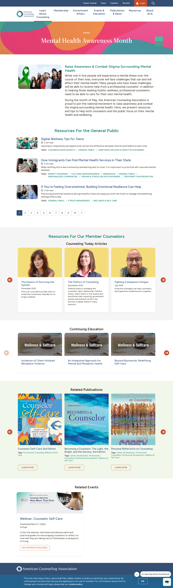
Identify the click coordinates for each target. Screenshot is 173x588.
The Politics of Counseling (83, 281)
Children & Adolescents (61, 150)
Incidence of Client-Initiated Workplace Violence (38, 362)
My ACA (126, 3)
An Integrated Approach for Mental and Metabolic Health (85, 362)
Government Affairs (80, 12)
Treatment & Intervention (138, 176)
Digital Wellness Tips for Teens (62, 139)
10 (75, 212)
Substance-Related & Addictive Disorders (121, 150)
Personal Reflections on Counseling (132, 448)
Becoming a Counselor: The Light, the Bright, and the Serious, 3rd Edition (86, 450)
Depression (109, 174)
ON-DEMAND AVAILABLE (35, 547)
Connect (114, 3)
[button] (10, 280)
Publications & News (117, 12)
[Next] (82, 213)
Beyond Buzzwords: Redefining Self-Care (133, 362)
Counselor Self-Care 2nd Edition (37, 448)
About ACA (150, 12)
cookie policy (75, 584)
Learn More (27, 467)
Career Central (89, 3)
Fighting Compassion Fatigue (131, 281)
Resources (135, 10)
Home (86, 32)
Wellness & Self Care (105, 200)
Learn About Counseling (42, 14)
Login (140, 3)
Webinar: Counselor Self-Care (41, 519)
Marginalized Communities (62, 176)
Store (103, 3)
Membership (61, 10)
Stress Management (79, 200)
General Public (86, 150)
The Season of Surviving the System (37, 283)
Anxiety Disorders (58, 174)
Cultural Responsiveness (85, 174)
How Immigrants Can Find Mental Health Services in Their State (86, 160)
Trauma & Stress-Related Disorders (100, 176)
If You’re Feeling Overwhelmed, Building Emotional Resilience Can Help (91, 187)
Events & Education (99, 12)
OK (142, 581)
